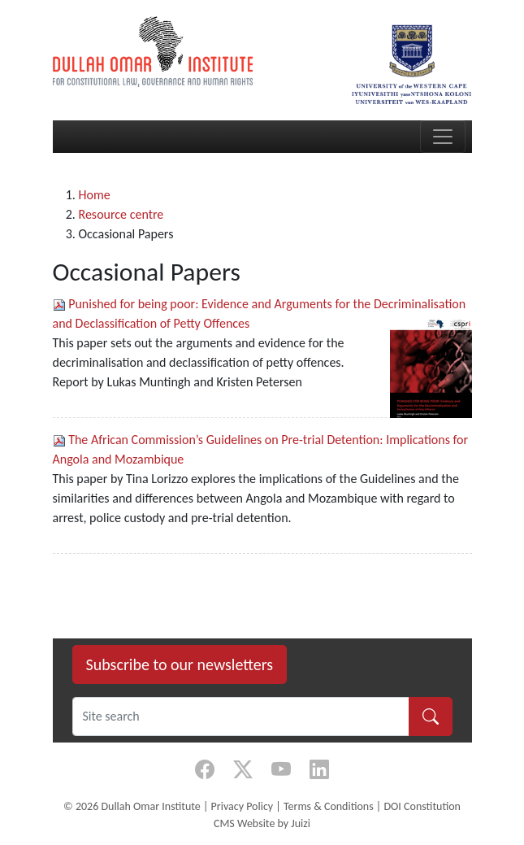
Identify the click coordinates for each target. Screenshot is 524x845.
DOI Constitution (421, 806)
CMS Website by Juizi (262, 823)
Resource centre (121, 214)
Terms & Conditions (329, 806)
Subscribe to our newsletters (180, 664)
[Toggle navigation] (443, 136)
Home (94, 195)
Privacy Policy (242, 806)
